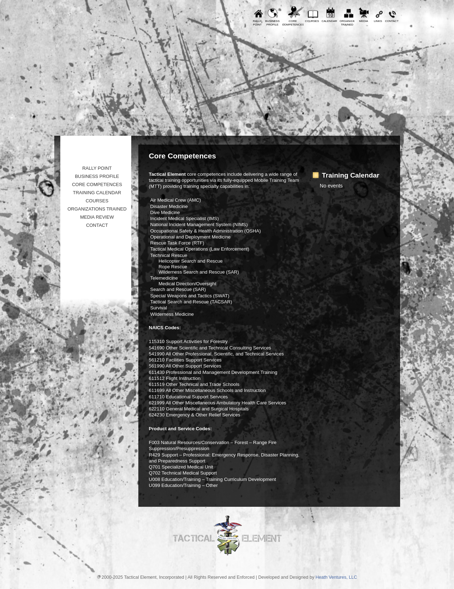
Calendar (329, 21)
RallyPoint (257, 22)
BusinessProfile (272, 22)
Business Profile (97, 176)
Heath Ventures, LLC (336, 577)
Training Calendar (97, 192)
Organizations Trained (97, 209)
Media (363, 21)
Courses (312, 21)
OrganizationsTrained (347, 22)
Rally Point (97, 168)
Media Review (97, 217)
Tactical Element (369, 80)
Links (378, 21)
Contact (391, 21)
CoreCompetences (293, 22)
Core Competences (97, 184)
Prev (65, 5)
